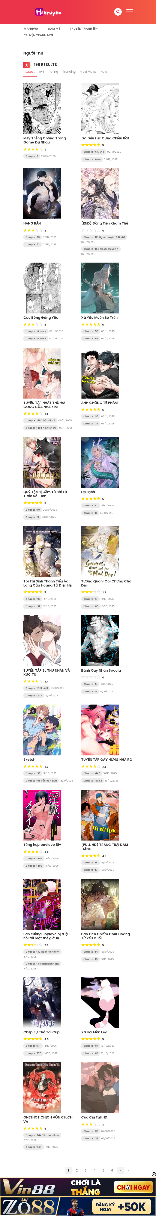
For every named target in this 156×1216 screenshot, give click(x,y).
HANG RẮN (32, 223)
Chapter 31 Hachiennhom (42, 963)
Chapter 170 (33, 1053)
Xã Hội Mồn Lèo (94, 1032)
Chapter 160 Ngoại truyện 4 (100, 249)
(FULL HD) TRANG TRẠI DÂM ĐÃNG (104, 846)
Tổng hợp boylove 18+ (42, 844)
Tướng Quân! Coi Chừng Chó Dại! (106, 583)
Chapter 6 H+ (92, 159)
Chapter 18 (90, 862)
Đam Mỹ (54, 29)
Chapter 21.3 (34, 695)
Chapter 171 (33, 1046)
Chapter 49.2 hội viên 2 (40, 420)
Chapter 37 (90, 423)
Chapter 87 (90, 1046)
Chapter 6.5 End (93, 152)
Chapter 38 (90, 416)
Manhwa (31, 29)
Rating (53, 71)
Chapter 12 (33, 244)
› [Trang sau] (120, 1170)
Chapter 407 (34, 858)
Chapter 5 (90, 684)
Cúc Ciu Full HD (94, 1117)
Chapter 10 (33, 509)
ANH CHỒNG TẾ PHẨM (99, 402)
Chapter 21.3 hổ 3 (37, 688)
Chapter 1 (32, 156)
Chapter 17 (90, 870)
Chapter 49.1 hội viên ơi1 (41, 428)
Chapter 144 (34, 1147)
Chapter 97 (33, 606)
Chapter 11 (90, 513)
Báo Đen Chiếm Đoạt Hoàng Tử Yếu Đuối (105, 936)
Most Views (88, 71)
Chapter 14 (90, 951)
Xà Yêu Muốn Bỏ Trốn (99, 317)
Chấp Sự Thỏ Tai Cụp (41, 1032)
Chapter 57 (90, 338)
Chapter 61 (90, 599)
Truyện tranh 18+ (84, 29)
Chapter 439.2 (92, 780)
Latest (30, 71)
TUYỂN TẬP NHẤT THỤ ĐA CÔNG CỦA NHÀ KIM (44, 404)
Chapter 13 (33, 237)
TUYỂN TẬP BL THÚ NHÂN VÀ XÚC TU (46, 672)
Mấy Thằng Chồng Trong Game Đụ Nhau (44, 140)
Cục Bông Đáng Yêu (40, 317)
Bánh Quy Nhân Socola (101, 670)
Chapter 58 (90, 331)
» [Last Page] (128, 1170)
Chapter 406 (34, 865)
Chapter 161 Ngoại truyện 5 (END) (104, 237)
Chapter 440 (91, 773)
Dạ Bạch (88, 491)
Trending (69, 71)
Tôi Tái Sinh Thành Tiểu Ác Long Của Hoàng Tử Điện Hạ (47, 583)
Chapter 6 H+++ (36, 331)
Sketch (29, 759)
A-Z (41, 71)
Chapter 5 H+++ (36, 338)
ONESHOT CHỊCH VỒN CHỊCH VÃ (47, 1119)
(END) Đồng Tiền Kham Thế (104, 223)
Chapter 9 (32, 517)
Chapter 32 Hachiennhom (42, 951)
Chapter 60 (90, 606)
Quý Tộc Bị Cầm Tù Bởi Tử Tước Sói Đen (45, 493)
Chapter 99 (33, 599)
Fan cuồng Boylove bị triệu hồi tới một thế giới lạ (46, 936)
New (104, 71)
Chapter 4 (90, 691)
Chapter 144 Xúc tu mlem (42, 1135)
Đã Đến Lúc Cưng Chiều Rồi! (105, 138)
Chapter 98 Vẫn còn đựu (41, 780)
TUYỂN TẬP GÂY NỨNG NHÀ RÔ (106, 759)
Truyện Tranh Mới (38, 35)
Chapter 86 (90, 1053)
